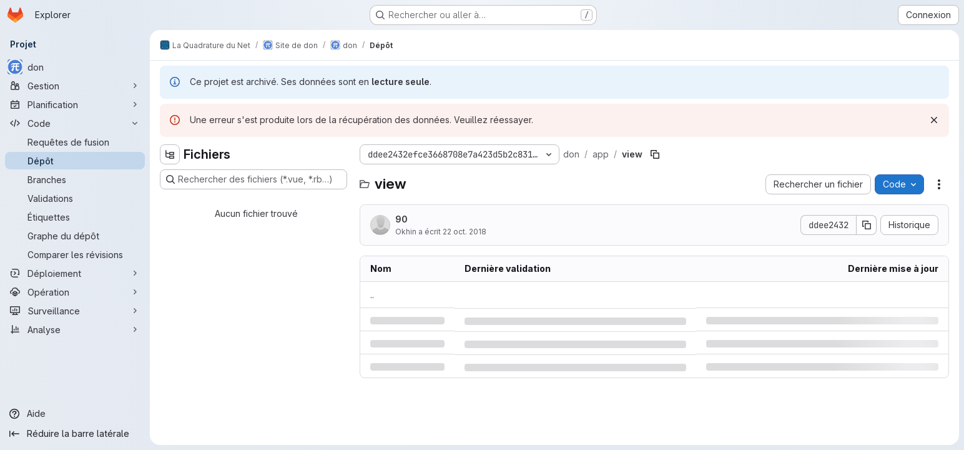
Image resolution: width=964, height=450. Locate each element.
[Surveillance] (75, 310)
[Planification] (75, 104)
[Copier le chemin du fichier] (655, 154)
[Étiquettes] (75, 217)
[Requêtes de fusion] (75, 142)
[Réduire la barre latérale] (75, 433)
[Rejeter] (934, 120)
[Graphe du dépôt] (75, 235)
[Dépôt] (75, 160)
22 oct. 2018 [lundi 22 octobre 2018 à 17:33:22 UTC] (464, 231)
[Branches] (75, 179)
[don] (75, 67)
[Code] (75, 123)
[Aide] (75, 413)
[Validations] (75, 198)
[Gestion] (75, 85)
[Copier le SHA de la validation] (867, 225)
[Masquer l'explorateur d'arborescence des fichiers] (170, 154)
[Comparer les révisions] (75, 254)
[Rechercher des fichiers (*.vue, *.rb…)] (253, 179)
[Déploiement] (75, 273)
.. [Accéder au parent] (372, 294)
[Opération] (75, 292)
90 (401, 219)
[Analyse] (75, 329)
